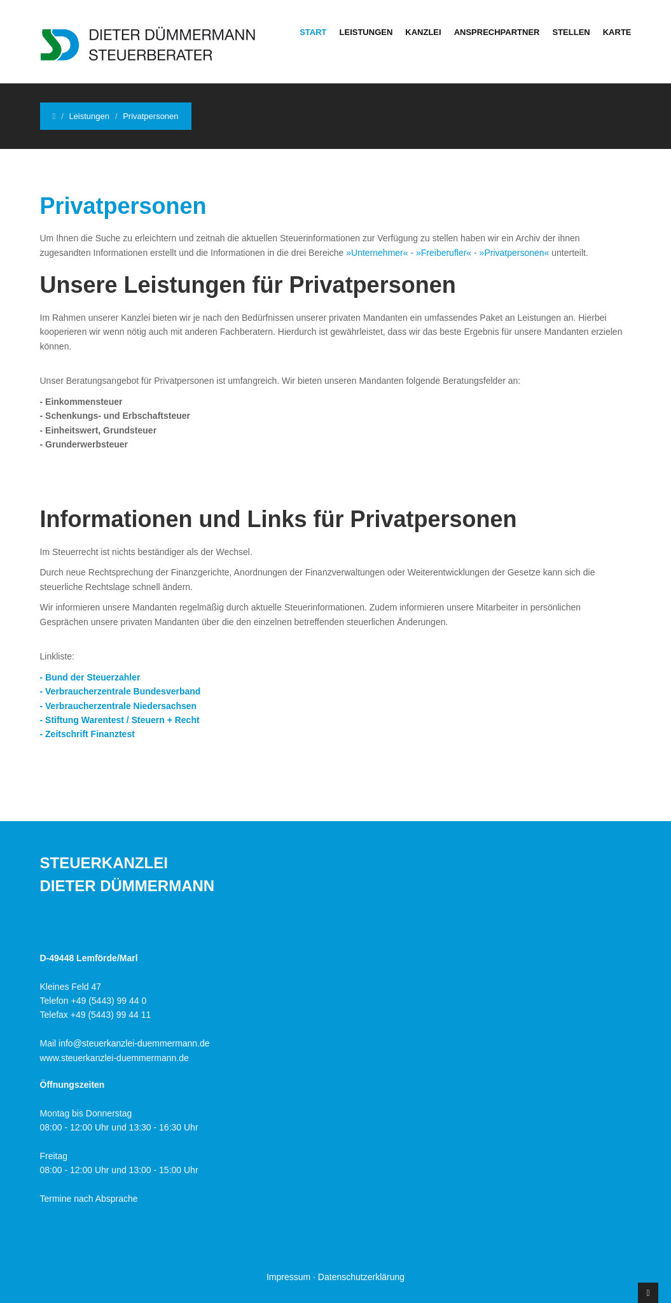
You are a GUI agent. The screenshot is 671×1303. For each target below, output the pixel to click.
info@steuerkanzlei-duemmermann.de (134, 1043)
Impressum (288, 1277)
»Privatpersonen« (515, 253)
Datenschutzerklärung (361, 1277)
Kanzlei (423, 32)
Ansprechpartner (497, 32)
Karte (617, 32)
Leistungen (366, 32)
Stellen (571, 32)
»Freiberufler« (443, 253)
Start (313, 32)
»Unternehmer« (377, 253)
